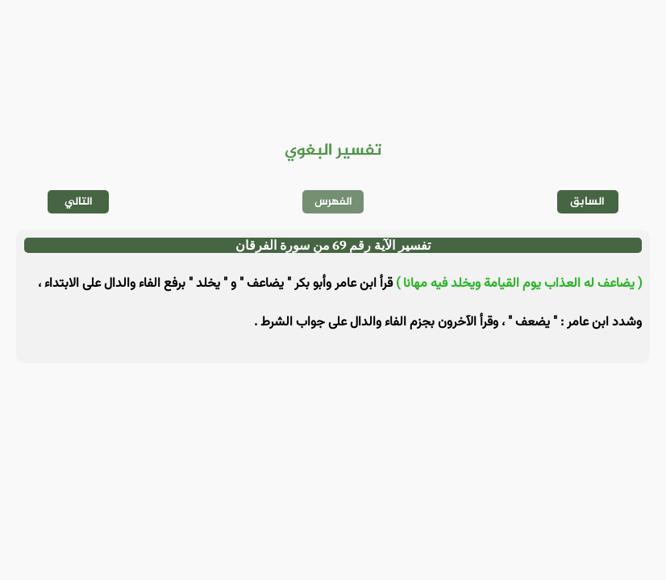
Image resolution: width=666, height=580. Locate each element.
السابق (587, 202)
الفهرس (333, 202)
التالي (79, 202)
